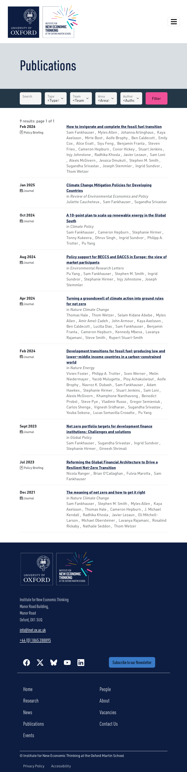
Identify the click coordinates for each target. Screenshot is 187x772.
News (27, 712)
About (105, 700)
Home (27, 689)
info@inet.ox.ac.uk (33, 630)
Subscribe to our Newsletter (132, 662)
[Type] (56, 98)
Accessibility (61, 766)
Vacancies (108, 712)
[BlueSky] (53, 662)
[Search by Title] (31, 98)
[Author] (131, 98)
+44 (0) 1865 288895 (35, 640)
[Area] (106, 98)
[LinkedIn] (81, 662)
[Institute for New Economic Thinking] (43, 21)
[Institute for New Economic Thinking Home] (57, 573)
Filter (156, 98)
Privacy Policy (33, 766)
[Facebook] (26, 662)
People (105, 689)
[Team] (81, 98)
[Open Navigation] (174, 21)
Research (31, 700)
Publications (33, 723)
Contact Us (109, 723)
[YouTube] (67, 662)
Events (28, 735)
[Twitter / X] (40, 662)
